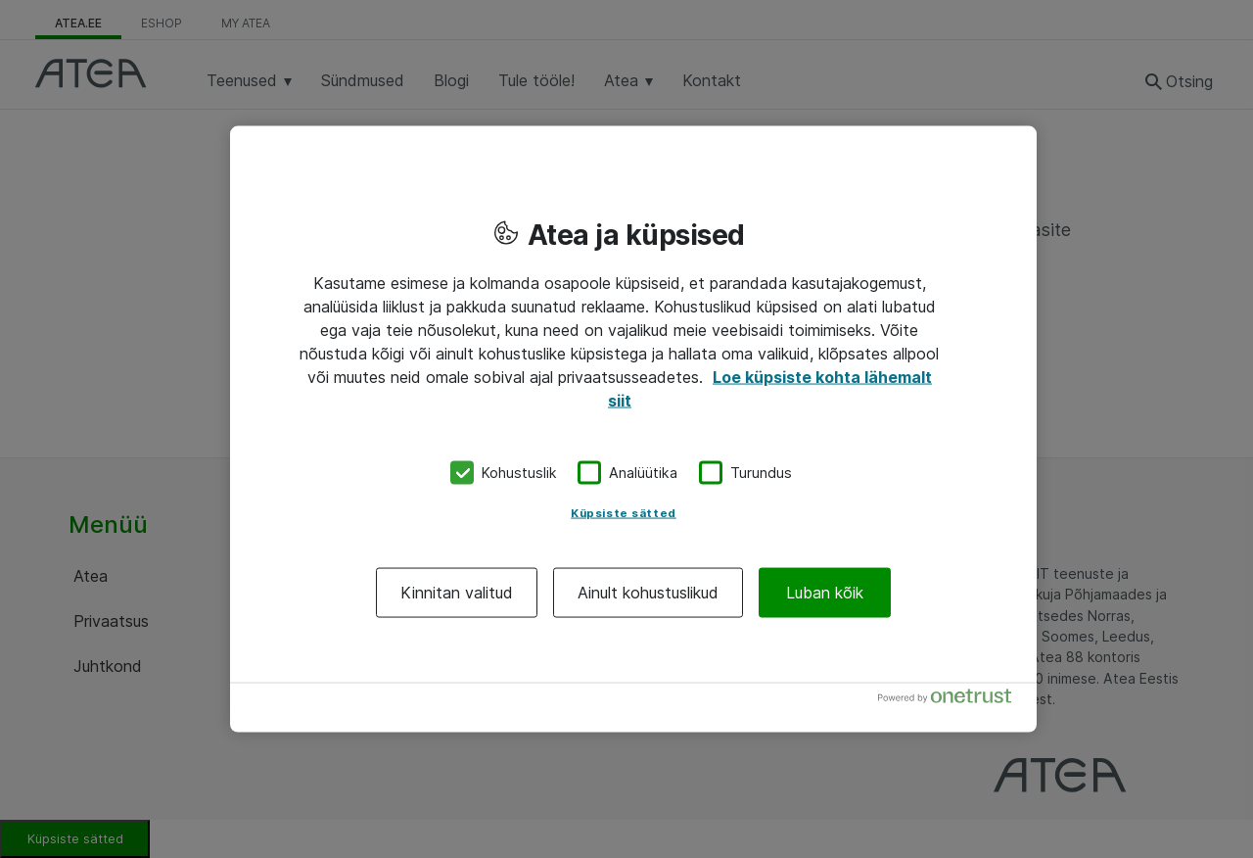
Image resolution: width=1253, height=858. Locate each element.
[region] (633, 429)
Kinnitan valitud (456, 591)
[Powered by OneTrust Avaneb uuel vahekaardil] (952, 700)
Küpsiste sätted (623, 512)
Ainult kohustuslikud (648, 591)
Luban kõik (824, 591)
